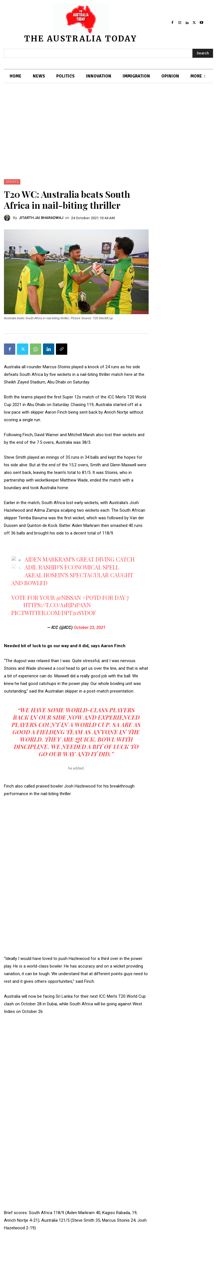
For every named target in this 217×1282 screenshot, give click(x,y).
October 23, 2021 (89, 627)
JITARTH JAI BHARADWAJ (41, 218)
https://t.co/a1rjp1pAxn (57, 605)
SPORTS (12, 182)
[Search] (202, 53)
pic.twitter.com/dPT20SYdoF (53, 612)
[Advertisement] (108, 136)
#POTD (91, 597)
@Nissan (68, 597)
